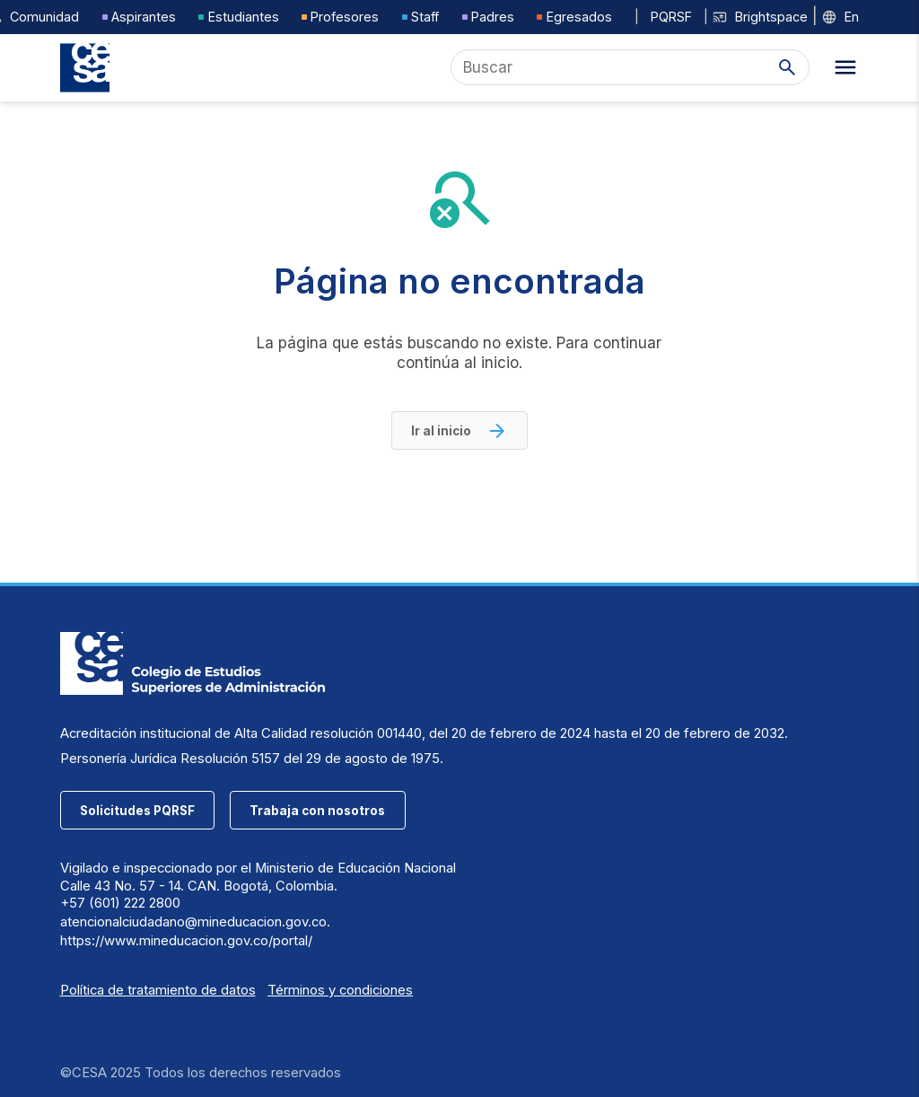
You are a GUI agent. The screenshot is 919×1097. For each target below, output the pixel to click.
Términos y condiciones (340, 990)
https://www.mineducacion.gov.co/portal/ (186, 941)
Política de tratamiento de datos (158, 990)
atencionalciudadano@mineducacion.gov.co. (195, 922)
